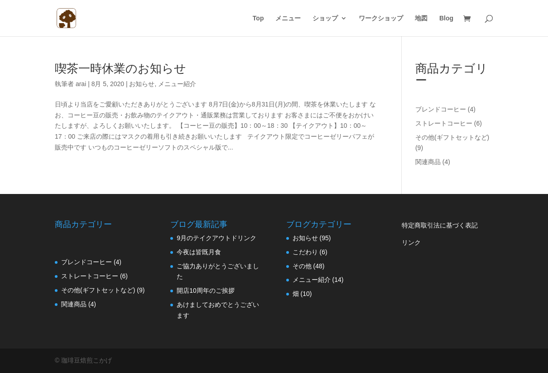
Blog (446, 18)
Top (258, 18)
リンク (411, 242)
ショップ (325, 18)
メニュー (288, 18)
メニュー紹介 (177, 83)
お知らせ (141, 83)
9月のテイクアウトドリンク (216, 238)
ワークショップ (381, 18)
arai (81, 83)
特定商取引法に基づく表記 (440, 225)
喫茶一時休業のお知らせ (120, 68)
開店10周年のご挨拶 (206, 290)
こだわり (305, 252)
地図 (421, 18)
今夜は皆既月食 (199, 252)
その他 (302, 266)
